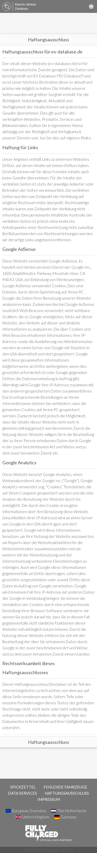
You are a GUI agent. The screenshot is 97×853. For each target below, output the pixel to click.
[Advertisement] (48, 23)
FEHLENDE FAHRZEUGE (65, 787)
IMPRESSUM (48, 799)
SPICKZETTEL (23, 787)
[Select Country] (91, 6)
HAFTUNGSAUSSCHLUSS (67, 793)
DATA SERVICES (22, 793)
